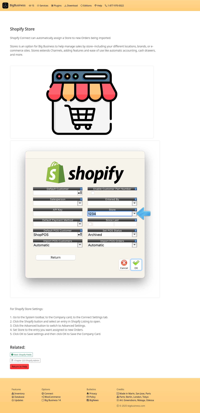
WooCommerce (51, 396)
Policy (91, 396)
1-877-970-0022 (114, 5)
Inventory (18, 393)
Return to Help (19, 366)
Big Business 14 (51, 400)
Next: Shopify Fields (21, 354)
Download (71, 5)
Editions (86, 5)
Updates (17, 400)
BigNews (93, 400)
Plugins (56, 5)
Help (98, 5)
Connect (47, 393)
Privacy (92, 393)
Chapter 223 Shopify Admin (25, 360)
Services (43, 5)
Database (18, 396)
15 (32, 5)
